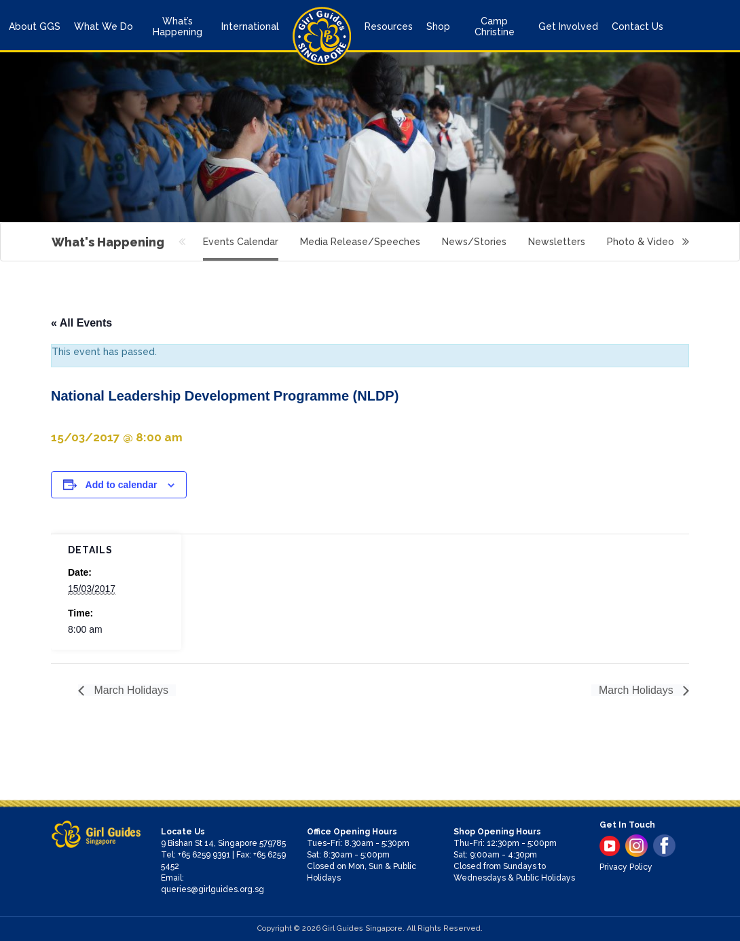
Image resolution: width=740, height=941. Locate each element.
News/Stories (474, 241)
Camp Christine (495, 26)
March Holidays (130, 690)
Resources (389, 26)
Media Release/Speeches (360, 241)
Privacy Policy (625, 867)
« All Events (81, 323)
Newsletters (556, 241)
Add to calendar (122, 484)
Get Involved (568, 26)
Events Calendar (240, 241)
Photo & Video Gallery (658, 241)
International (250, 26)
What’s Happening (177, 26)
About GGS (34, 26)
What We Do (103, 26)
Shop (438, 26)
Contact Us (637, 26)
